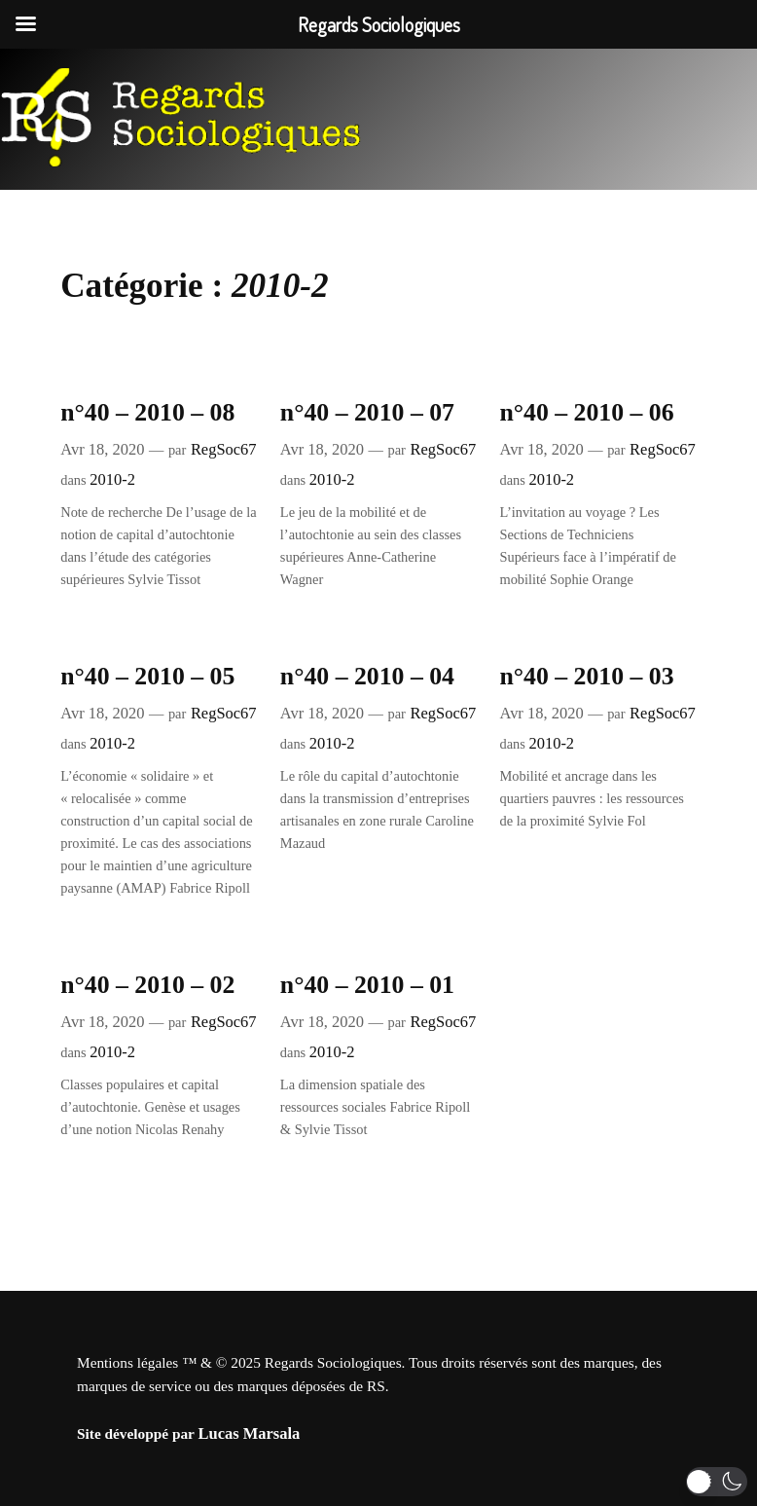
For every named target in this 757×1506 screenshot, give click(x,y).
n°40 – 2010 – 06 (586, 412)
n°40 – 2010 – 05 (147, 676)
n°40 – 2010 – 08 (147, 412)
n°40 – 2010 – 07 (367, 412)
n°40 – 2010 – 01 (367, 985)
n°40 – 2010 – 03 (586, 676)
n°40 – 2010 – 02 (147, 985)
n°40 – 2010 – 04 (367, 676)
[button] (716, 1481)
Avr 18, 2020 (102, 449)
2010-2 (112, 479)
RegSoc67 (224, 449)
